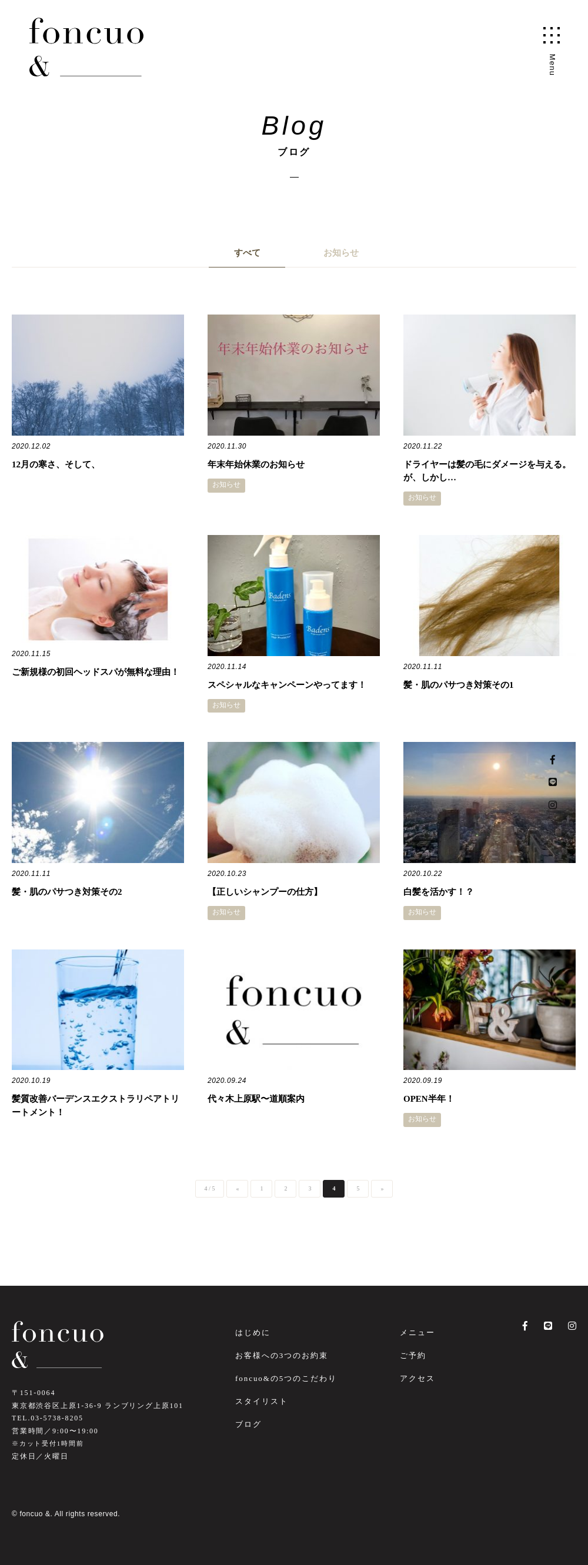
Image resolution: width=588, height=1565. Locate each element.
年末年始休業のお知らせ (256, 464)
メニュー (417, 1332)
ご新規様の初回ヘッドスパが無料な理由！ (95, 672)
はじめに (252, 1332)
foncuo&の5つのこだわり (286, 1378)
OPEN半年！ (429, 1098)
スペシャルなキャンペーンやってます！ (287, 685)
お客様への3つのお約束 (281, 1355)
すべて (247, 253)
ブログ (248, 1424)
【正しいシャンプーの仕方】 (265, 892)
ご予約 (413, 1355)
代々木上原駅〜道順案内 (256, 1098)
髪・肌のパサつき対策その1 (458, 685)
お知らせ (341, 253)
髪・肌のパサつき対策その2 (67, 892)
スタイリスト (261, 1401)
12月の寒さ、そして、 (56, 464)
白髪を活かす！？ (438, 892)
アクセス (417, 1378)
